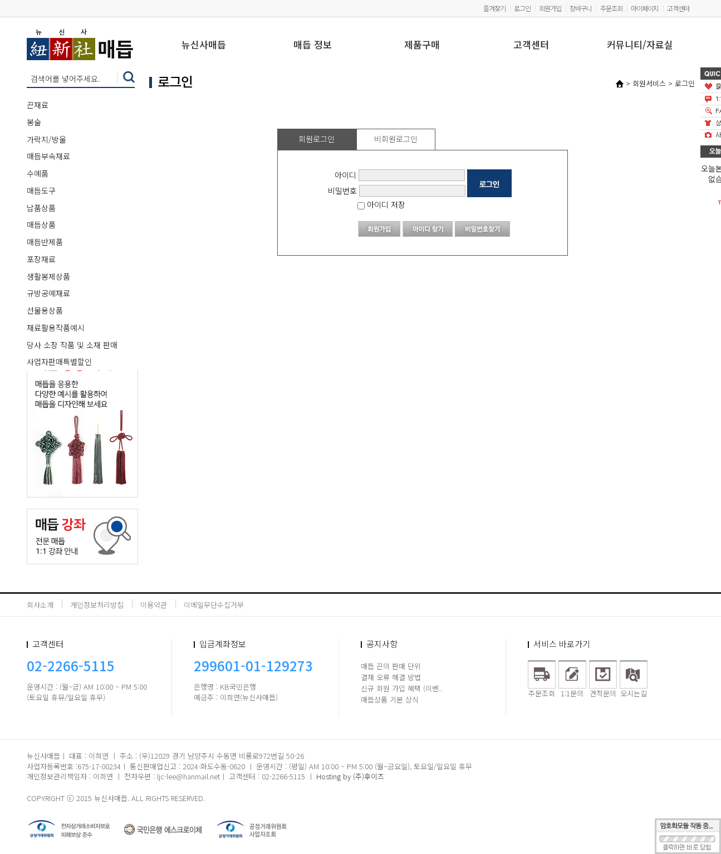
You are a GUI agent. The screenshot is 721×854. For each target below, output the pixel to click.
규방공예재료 (48, 293)
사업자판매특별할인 (59, 361)
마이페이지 (645, 8)
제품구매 (422, 45)
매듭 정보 (312, 45)
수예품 (37, 173)
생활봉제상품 (48, 276)
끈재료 (37, 104)
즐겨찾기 (494, 8)
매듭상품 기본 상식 (390, 699)
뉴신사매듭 (204, 45)
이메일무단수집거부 (214, 604)
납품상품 (41, 207)
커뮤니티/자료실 (640, 45)
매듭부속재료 (48, 156)
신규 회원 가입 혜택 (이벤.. (401, 688)
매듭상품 (41, 224)
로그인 (522, 8)
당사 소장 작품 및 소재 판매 (72, 344)
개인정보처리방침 (97, 604)
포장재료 (41, 259)
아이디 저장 (381, 204)
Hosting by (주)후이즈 (350, 776)
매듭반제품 (45, 241)
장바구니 (581, 8)
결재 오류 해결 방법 (391, 677)
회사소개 (40, 604)
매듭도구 (41, 190)
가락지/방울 (46, 139)
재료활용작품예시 (56, 327)
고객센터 (678, 8)
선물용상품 (45, 310)
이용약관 (153, 604)
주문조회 (611, 8)
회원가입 (550, 8)
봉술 (34, 122)
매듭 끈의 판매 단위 (391, 666)
